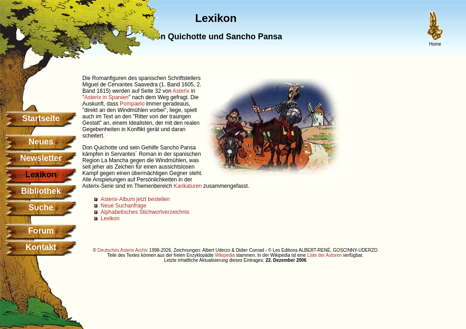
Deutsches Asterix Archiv (122, 250)
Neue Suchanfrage (123, 205)
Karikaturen (188, 186)
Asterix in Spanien (106, 97)
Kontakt (41, 247)
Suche (40, 207)
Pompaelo (132, 104)
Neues (40, 141)
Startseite (40, 118)
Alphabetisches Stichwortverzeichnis (145, 212)
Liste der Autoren (324, 255)
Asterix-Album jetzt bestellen (135, 199)
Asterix (180, 91)
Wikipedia (225, 255)
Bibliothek (41, 191)
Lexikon (110, 218)
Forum (41, 230)
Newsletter (41, 158)
